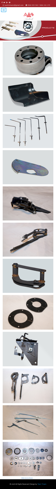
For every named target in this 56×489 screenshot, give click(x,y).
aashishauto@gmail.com (14, 5)
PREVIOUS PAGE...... (28, 478)
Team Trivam (42, 484)
